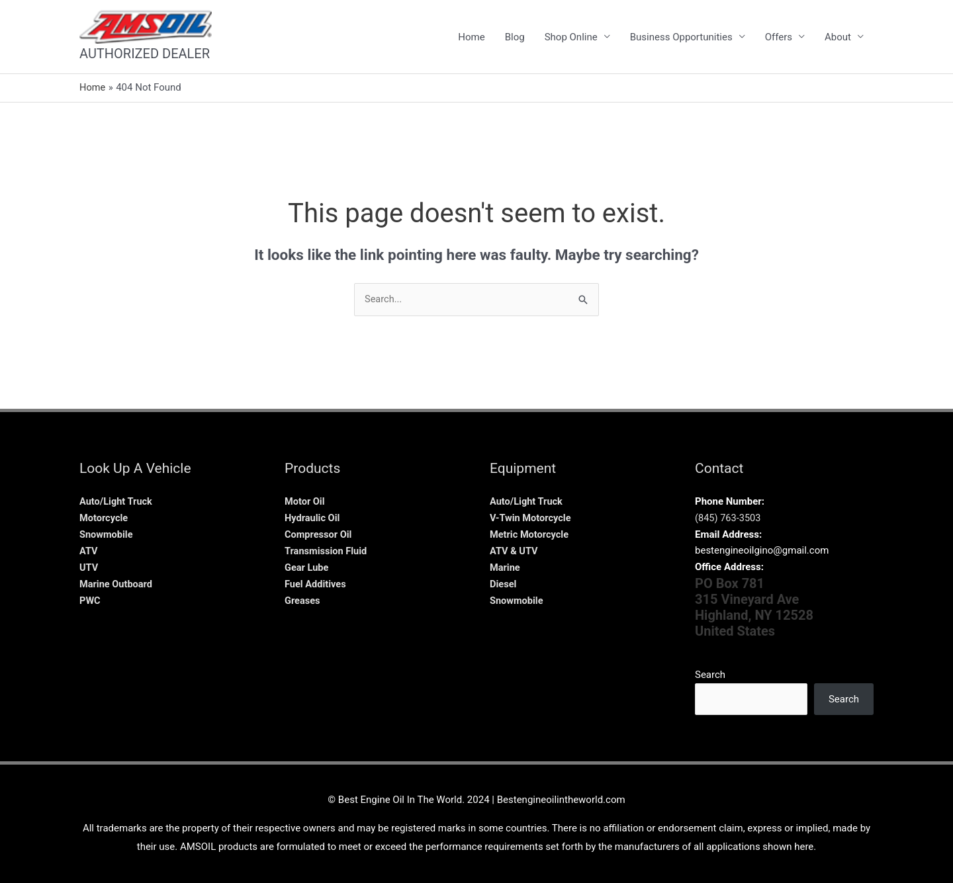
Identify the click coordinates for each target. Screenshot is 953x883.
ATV (88, 550)
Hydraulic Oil (313, 518)
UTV (89, 567)
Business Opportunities (681, 37)
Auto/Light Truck (116, 501)
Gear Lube (307, 567)
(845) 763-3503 (729, 518)
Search (710, 675)
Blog (515, 37)
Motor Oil (305, 501)
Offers (778, 37)
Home (471, 37)
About (838, 37)
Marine (505, 567)
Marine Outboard (116, 583)
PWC (90, 600)
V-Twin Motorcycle (531, 518)
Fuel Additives (316, 583)
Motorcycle (104, 518)
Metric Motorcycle (530, 534)
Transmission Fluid (327, 550)
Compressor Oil (319, 534)
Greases (303, 600)
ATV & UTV (514, 550)
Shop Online (571, 37)
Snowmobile (106, 534)
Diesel (504, 583)
